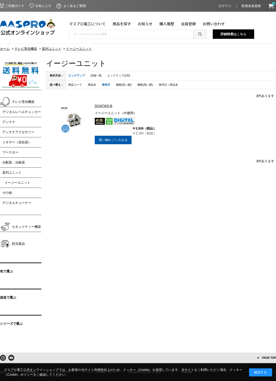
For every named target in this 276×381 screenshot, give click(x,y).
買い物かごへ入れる (113, 140)
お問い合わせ (214, 23)
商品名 (92, 84)
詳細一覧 (96, 75)
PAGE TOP (269, 357)
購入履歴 (166, 23)
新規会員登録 (251, 5)
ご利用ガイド (14, 5)
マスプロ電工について (87, 23)
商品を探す (122, 23)
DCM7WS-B (103, 106)
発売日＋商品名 (168, 84)
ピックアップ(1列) (118, 75)
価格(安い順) (124, 84)
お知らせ (145, 23)
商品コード (75, 84)
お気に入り (43, 5)
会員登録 (188, 23)
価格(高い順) (145, 84)
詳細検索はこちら (233, 34)
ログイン (224, 5)
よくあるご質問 (74, 5)
